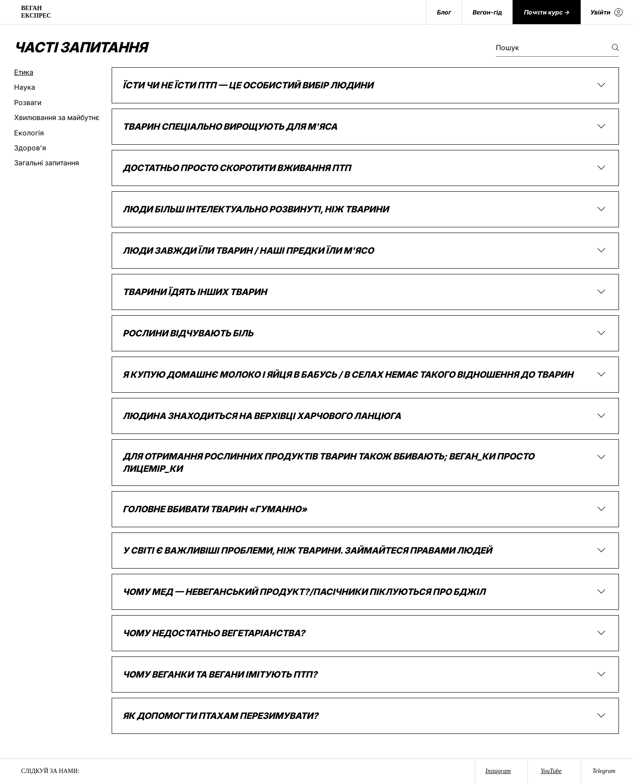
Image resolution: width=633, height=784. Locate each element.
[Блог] (444, 12)
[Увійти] (607, 12)
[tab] (56, 72)
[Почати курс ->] (547, 12)
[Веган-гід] (487, 12)
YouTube (551, 771)
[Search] (536, 12)
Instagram (498, 771)
